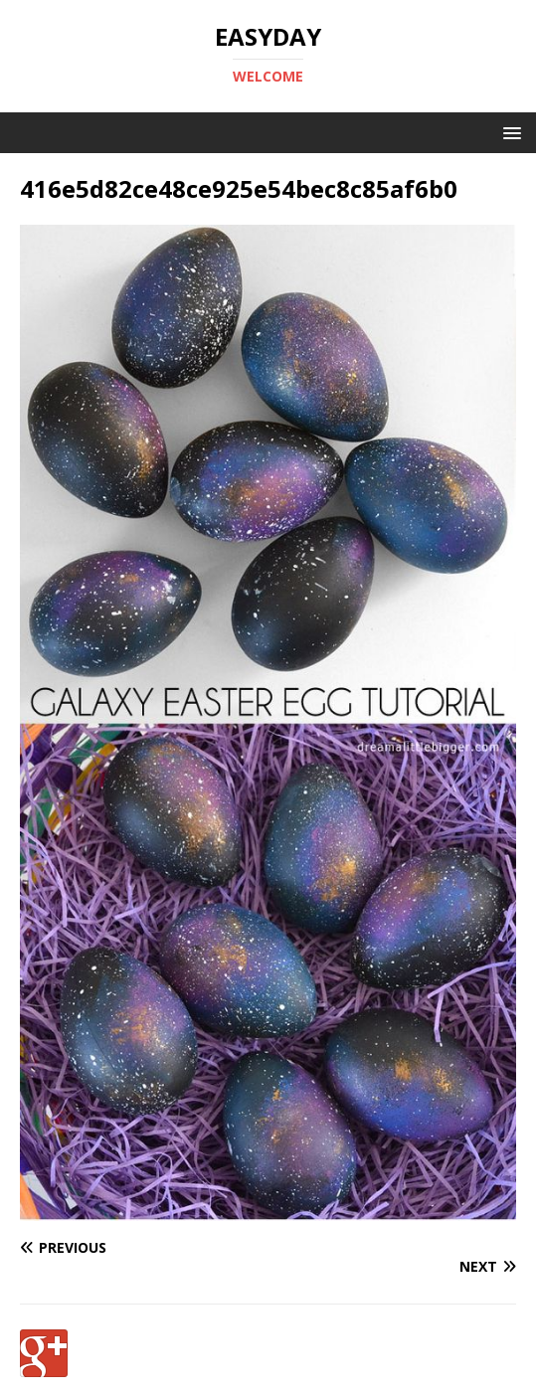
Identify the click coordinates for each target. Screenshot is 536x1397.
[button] (508, 131)
